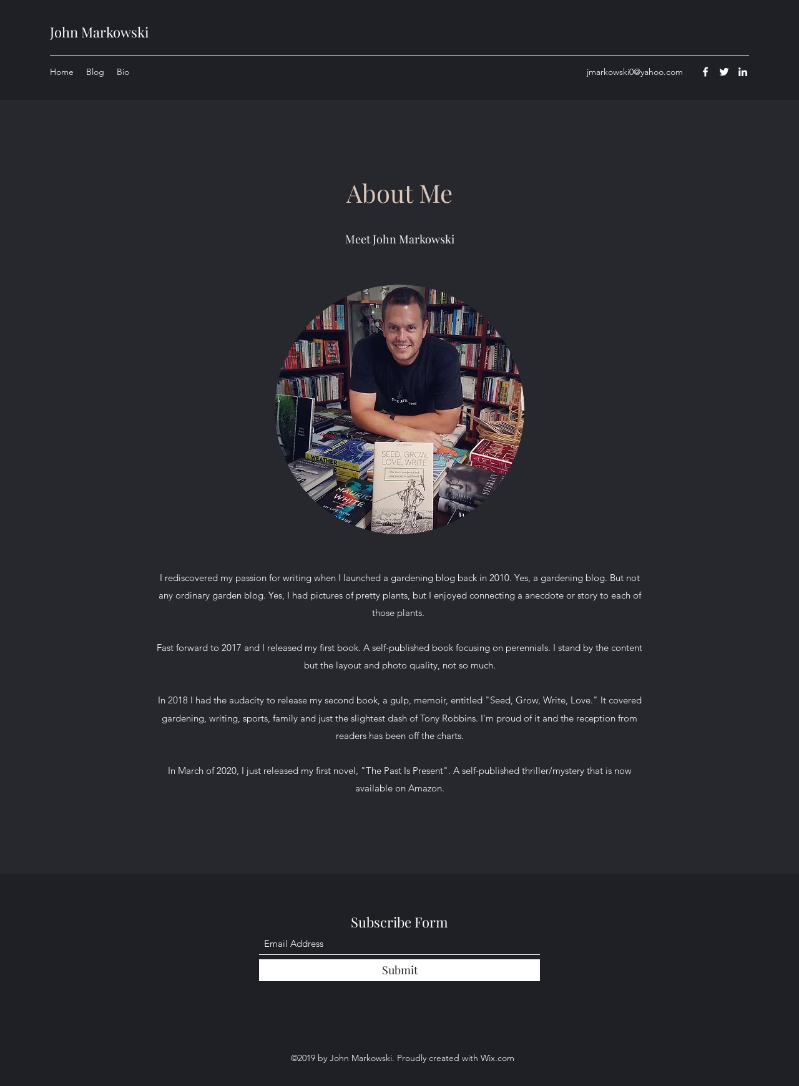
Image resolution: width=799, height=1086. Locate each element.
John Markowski (99, 31)
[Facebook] (705, 72)
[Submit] (399, 970)
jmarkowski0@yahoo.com (635, 71)
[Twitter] (724, 72)
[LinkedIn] (743, 72)
